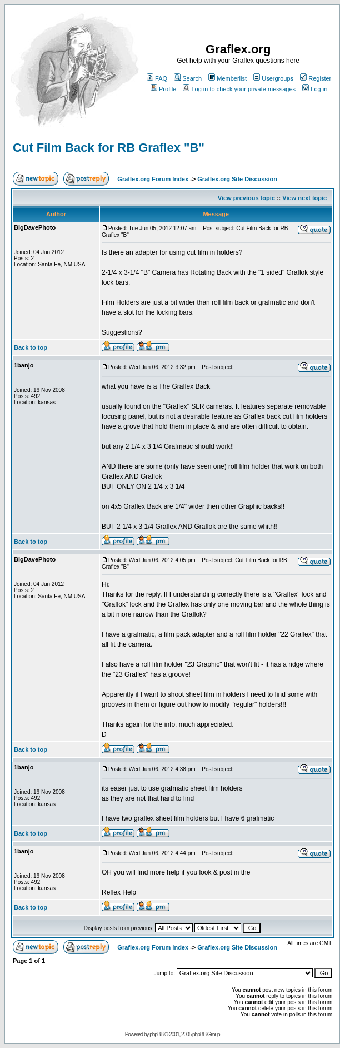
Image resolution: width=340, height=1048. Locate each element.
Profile (163, 89)
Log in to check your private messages (239, 89)
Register (315, 78)
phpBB (156, 1034)
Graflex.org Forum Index (152, 179)
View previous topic (246, 198)
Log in (314, 89)
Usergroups (273, 78)
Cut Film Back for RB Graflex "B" (108, 148)
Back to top (30, 347)
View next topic (304, 198)
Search (188, 78)
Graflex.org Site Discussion (237, 179)
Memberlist (227, 78)
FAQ (157, 78)
